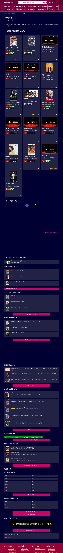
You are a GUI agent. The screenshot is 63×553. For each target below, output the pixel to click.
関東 (33, 476)
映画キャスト (15, 13)
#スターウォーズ (9, 437)
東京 (6, 476)
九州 (6, 490)
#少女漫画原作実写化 (36, 437)
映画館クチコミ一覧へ (31, 511)
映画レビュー (31, 429)
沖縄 (33, 490)
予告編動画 (31, 9)
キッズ (33, 504)
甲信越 (6, 484)
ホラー (33, 507)
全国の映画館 (24, 549)
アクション (7, 501)
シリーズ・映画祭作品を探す (31, 440)
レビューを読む (53, 9)
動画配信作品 (42, 9)
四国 (33, 487)
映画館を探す (9, 9)
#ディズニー (26, 437)
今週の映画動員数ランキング (11, 288)
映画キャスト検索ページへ (11, 534)
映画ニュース (20, 9)
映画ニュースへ (31, 385)
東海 (33, 478)
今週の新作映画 (31, 6)
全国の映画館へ (31, 494)
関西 (6, 478)
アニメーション (36, 501)
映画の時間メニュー (9, 6)
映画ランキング (53, 6)
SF (5, 504)
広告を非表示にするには (51, 232)
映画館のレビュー (25, 550)
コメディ (7, 507)
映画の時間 (7, 13)
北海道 (6, 481)
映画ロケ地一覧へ (31, 514)
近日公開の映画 (42, 6)
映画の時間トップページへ (11, 537)
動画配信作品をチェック (31, 339)
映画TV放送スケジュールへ (31, 465)
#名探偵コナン (18, 437)
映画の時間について (31, 530)
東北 (33, 481)
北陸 (33, 484)
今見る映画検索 (53, 2)
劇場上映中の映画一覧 (31, 314)
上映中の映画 (20, 6)
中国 (6, 487)
